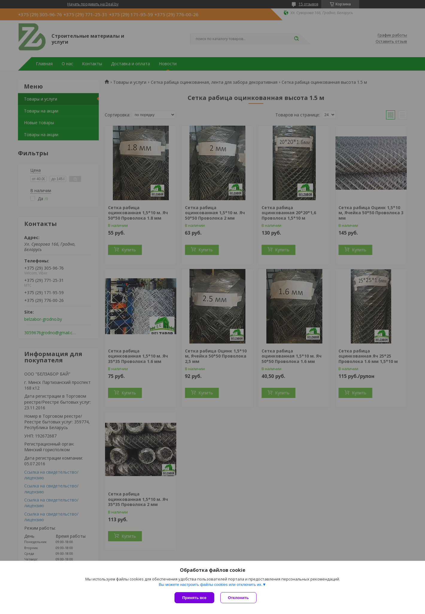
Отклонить (238, 597)
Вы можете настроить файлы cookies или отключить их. (210, 584)
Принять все (194, 597)
